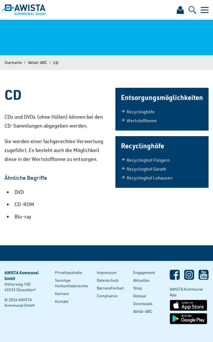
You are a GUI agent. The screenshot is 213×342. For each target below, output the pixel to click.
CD (55, 62)
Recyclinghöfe (138, 111)
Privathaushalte (68, 272)
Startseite (13, 62)
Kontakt (62, 301)
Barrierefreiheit (110, 288)
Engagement (144, 272)
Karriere (62, 293)
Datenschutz (108, 280)
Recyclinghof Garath (143, 169)
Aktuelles (141, 280)
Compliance (107, 295)
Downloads (143, 303)
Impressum (106, 272)
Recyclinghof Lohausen (147, 178)
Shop (137, 288)
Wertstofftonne (139, 120)
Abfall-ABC (37, 62)
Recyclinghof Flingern (145, 160)
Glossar (139, 295)
